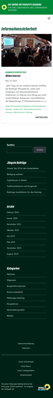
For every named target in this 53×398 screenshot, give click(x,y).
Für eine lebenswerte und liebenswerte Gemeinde (27, 8)
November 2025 (14, 224)
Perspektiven (26, 106)
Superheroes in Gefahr (17, 180)
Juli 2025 (11, 236)
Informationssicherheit (33, 109)
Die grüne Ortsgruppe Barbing (24, 4)
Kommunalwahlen (15, 292)
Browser (9, 109)
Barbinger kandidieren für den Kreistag (24, 192)
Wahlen (10, 315)
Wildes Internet (13, 75)
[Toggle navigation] (49, 18)
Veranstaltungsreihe (38, 106)
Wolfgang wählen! (15, 174)
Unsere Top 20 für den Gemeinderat (23, 168)
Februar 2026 (13, 212)
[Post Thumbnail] (26, 50)
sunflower (19, 386)
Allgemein (11, 280)
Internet (9, 112)
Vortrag (29, 112)
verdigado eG (9, 389)
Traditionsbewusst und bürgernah (22, 186)
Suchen (10, 144)
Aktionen (11, 274)
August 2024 (12, 254)
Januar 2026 (12, 218)
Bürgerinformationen (13, 106)
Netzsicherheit (19, 112)
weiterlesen (41, 117)
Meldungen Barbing (15, 298)
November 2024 (14, 248)
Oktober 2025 (13, 230)
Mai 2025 (11, 242)
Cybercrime (18, 109)
